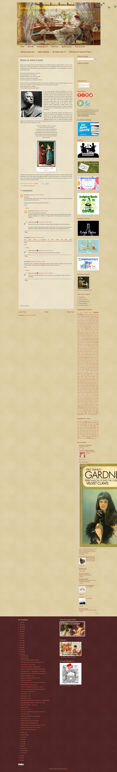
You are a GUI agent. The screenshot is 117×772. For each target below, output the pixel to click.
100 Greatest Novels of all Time (86, 556)
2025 (92, 438)
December (23, 655)
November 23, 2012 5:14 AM (37, 237)
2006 (88, 434)
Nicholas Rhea (91, 389)
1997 (90, 433)
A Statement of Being (83, 446)
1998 (93, 433)
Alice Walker (91, 316)
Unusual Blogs (89, 586)
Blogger (66, 768)
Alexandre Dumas (85, 316)
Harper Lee (82, 358)
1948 (81, 425)
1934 (85, 422)
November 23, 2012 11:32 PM (38, 261)
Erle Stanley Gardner (94, 344)
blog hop (26, 185)
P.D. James (94, 391)
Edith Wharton (86, 339)
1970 (91, 428)
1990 (95, 431)
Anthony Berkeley (81, 320)
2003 (80, 434)
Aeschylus (86, 312)
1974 (81, 430)
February (23, 750)
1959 (87, 427)
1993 (81, 433)
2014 (84, 436)
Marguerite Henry (88, 377)
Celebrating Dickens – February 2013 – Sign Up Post (33, 671)
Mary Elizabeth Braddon (91, 379)
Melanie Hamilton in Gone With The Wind (30, 727)
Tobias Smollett (94, 407)
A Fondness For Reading (85, 445)
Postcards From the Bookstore (86, 585)
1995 (85, 433)
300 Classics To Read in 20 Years (80, 52)
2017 (92, 436)
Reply (25, 205)
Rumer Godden (95, 399)
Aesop (90, 312)
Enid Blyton (87, 344)
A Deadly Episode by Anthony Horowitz (87, 610)
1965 (78, 428)
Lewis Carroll (87, 374)
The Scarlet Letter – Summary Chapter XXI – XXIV (32, 725)
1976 (85, 430)
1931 (78, 422)
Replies (27, 208)
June (22, 741)
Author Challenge (43, 52)
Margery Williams (80, 377)
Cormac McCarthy (92, 330)
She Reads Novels (83, 608)
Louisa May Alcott (94, 374)
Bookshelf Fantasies (84, 573)
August (23, 737)
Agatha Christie (66, 47)
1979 (90, 430)
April (22, 746)
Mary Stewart (80, 382)
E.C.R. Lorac (87, 336)
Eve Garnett (83, 347)
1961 (92, 427)
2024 (89, 438)
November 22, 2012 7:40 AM (40, 210)
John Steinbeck (86, 369)
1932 (80, 422)
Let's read (81, 597)
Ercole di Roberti (43, 168)
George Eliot (89, 354)
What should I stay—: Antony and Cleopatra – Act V (33, 662)
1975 (83, 430)
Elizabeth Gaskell (91, 341)
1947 (78, 425)
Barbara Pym (93, 323)
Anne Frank (96, 319)
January (23, 752)
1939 (78, 424)
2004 (83, 434)
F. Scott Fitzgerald (91, 347)
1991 (97, 431)
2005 (85, 434)
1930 (97, 421)
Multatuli (78, 386)
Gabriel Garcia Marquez (93, 351)
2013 (81, 436)
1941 (83, 424)
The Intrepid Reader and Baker (86, 450)
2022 (83, 438)
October (23, 732)
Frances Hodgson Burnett (91, 348)
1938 (97, 422)
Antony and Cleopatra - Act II (27, 675)
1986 (85, 431)
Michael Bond (83, 383)
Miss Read (83, 385)
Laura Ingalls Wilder (88, 373)
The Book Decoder (83, 579)
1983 (78, 431)
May (22, 743)
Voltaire (97, 410)
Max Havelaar (93, 382)
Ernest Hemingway (88, 345)
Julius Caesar (68, 65)
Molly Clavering (89, 385)
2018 (95, 436)
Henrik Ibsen (92, 360)
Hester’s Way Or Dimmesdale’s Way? (29, 723)
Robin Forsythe (95, 398)
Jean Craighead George (89, 367)
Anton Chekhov (91, 322)
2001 (78, 434)
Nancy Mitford (83, 388)
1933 (83, 422)
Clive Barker (84, 330)
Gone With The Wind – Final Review (29, 705)
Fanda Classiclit (33, 7)
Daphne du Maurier (85, 333)
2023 (86, 438)
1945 (94, 424)
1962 (94, 427)
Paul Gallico (93, 392)
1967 (83, 428)
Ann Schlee (79, 319)
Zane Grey (86, 414)
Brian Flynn (84, 326)
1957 (83, 427)
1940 (81, 424)
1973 (78, 430)
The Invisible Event (84, 462)
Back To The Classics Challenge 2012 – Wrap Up (32, 687)
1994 (83, 433)
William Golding (91, 413)
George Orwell (95, 354)
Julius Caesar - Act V (26, 693)
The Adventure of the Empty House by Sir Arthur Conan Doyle (90, 559)
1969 (88, 428)
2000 (97, 433)
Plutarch (78, 395)
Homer (87, 363)
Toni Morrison (83, 408)
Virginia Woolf (92, 410)
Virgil (89, 410)
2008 (92, 434)
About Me (30, 47)
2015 (87, 436)
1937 (94, 422)
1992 (78, 433)
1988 (90, 431)
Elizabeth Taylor (83, 342)
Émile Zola (54, 47)
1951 (88, 425)
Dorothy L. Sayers (93, 335)
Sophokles (86, 402)
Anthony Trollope (88, 320)
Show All (96, 613)
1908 (78, 421)
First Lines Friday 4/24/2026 (85, 575)
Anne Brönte (90, 319)
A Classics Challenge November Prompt (30, 678)
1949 (83, 425)
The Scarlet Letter (25, 714)
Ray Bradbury (95, 395)
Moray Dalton (95, 385)
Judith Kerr (89, 370)
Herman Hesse (92, 361)
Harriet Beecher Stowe (89, 358)
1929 (95, 421)
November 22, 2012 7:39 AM (36, 194)
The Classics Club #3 (59, 52)
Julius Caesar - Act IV (26, 696)
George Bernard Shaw (81, 354)
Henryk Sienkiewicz (84, 361)
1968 (86, 428)
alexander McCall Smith (92, 414)
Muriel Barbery (92, 386)
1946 (97, 424)
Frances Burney (83, 348)
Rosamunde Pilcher (81, 399)
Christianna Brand (89, 329)
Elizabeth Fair (84, 341)
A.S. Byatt (79, 312)
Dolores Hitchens (80, 335)
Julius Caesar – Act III (26, 698)
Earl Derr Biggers (84, 338)
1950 (85, 425)
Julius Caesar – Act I (25, 718)
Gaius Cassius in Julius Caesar (28, 664)
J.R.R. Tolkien (95, 364)
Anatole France (84, 317)
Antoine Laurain (95, 320)
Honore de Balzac (92, 363)
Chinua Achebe (80, 329)
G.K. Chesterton (86, 351)
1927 (91, 421)
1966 (81, 428)
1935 (89, 422)
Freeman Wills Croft (91, 350)
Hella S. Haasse (86, 360)
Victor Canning (80, 410)
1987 (88, 431)
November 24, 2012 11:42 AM (46, 250)
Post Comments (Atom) (30, 315)
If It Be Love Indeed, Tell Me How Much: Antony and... (33, 682)
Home (22, 47)
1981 (95, 430)
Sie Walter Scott (91, 401)
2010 (21, 758)
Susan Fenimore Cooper (82, 405)
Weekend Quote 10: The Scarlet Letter (30, 720)
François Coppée (83, 350)
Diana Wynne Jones (94, 333)
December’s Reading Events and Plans (30, 660)
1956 (81, 427)
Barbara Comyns (87, 323)
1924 (83, 421)
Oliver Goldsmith (83, 391)
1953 (94, 425)
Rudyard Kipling (89, 399)
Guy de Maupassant (85, 357)
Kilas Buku (27, 194)
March (22, 748)
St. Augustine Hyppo (93, 402)
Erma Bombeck (80, 345)
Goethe (86, 355)
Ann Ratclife (96, 317)
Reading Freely (82, 568)
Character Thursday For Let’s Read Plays (30, 716)
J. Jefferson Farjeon (89, 364)
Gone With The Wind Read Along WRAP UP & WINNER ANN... (35, 700)
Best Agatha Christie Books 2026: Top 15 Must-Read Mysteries (87, 581)
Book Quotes (89, 598)
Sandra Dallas (80, 401)
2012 (78, 436)
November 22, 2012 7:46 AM (45, 222)
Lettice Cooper (80, 374)
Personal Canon (80, 47)
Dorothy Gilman (87, 335)
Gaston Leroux (80, 352)
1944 (91, 424)
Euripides (79, 347)
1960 (89, 427)
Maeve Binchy (80, 376)
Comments (81, 86)
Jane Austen (82, 367)
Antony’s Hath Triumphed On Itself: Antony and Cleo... (33, 669)
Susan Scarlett (91, 405)
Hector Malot (96, 358)
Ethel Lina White (95, 345)
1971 (94, 428)
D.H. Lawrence (86, 332)
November (23, 658)
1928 (93, 421)
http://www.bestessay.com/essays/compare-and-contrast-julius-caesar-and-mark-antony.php (45, 241)
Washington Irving (91, 411)
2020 (78, 438)
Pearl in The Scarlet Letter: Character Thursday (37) (33, 689)
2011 (97, 434)
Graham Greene (91, 355)
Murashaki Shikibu (84, 386)
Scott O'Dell (85, 401)
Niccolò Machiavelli (84, 389)
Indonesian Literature (27, 52)
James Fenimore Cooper (82, 366)
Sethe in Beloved (25, 707)
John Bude (79, 369)
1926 (88, 421)
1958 (85, 427)
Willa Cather (84, 413)
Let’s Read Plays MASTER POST (28, 729)
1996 (88, 433)
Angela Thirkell (90, 317)
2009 (95, 434)
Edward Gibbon (92, 339)
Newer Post (22, 312)
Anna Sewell (84, 319)
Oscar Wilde (89, 391)
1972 (97, 428)
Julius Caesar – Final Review (27, 691)
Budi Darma (89, 326)
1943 (89, 424)
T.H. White (96, 405)
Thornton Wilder (88, 407)
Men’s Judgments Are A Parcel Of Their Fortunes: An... (33, 673)
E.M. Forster (93, 336)
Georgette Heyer (80, 355)
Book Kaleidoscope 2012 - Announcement (30, 666)
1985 (83, 431)
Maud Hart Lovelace (87, 382)
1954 (97, 425)
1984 (81, 431)
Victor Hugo (85, 410)
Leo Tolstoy (95, 373)
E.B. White (82, 336)
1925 (85, 421)
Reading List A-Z (42, 47)
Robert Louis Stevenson (85, 398)
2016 (90, 436)
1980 (93, 430)
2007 (90, 434)
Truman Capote (95, 408)
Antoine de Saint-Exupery (82, 322)
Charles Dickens (88, 327)
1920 (80, 421)
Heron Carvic (83, 363)
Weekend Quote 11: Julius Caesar (29, 684)
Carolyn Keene (95, 326)
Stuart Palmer (95, 404)
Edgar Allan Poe (92, 338)
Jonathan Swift (92, 369)
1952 (91, 425)
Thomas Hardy (80, 407)
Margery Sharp (95, 376)
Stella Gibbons (89, 404)
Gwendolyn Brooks (93, 357)
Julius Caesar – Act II (26, 709)
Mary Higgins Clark (84, 380)
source (46, 170)
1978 (88, 430)
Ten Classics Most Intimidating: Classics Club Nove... (33, 711)
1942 (86, 424)
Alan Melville (92, 314)
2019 (97, 436)
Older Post (70, 312)
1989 (92, 431)
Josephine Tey (83, 370)
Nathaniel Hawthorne (91, 388)
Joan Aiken (96, 367)
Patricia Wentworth (87, 392)
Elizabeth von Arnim (90, 342)
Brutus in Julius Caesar (26, 680)
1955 (78, 427)
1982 (97, 430)
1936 (92, 422)
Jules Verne (93, 370)
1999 (95, 433)
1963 (97, 427)
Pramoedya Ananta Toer (86, 395)
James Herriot (92, 366)
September (23, 734)
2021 (81, 438)
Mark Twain (83, 379)
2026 (94, 438)
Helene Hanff (79, 360)
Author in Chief (82, 569)
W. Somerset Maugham (82, 411)
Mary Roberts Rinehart (93, 380)
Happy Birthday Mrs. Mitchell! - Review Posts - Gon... (33, 702)
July (22, 739)
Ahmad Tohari (86, 314)
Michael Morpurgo (90, 383)
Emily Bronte (82, 344)
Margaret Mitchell (87, 376)
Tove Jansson (89, 408)
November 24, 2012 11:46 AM (46, 273)
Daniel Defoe (92, 332)
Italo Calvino (82, 364)
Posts (80, 83)
